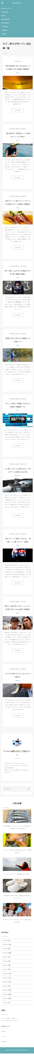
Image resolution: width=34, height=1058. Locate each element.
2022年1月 (5, 940)
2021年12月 (6, 944)
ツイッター (4, 1036)
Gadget (4, 30)
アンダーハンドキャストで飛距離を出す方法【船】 (17, 874)
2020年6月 (5, 998)
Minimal (13, 1050)
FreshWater (5, 23)
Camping (4, 26)
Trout (19, 475)
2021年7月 (5, 957)
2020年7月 (5, 994)
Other (3, 33)
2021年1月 (5, 969)
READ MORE (18, 110)
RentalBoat (5, 19)
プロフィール (6, 8)
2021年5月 (5, 965)
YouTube (3, 1031)
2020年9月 (5, 986)
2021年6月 (5, 961)
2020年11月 (6, 977)
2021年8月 (5, 953)
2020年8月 (5, 990)
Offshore (4, 12)
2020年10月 (6, 982)
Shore (3, 15)
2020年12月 (6, 973)
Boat (18, 140)
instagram (3, 1041)
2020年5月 (5, 1002)
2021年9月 (5, 948)
